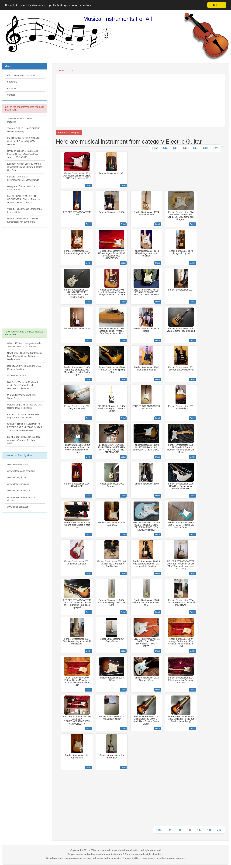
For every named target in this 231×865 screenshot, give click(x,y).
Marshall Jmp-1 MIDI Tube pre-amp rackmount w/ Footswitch (24, 406)
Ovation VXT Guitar (16, 375)
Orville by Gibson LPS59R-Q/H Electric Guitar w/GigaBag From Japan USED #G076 (22, 154)
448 (205, 148)
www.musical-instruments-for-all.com (21, 499)
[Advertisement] (24, 279)
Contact (11, 94)
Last (215, 148)
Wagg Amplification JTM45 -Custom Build (21, 188)
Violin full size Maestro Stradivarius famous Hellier (24, 210)
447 (195, 148)
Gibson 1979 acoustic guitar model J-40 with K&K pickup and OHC (24, 345)
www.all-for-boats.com (18, 506)
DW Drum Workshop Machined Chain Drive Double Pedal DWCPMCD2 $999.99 (22, 385)
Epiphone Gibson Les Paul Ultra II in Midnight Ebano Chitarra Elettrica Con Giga (24, 167)
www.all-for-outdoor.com (19, 490)
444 (165, 148)
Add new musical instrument (21, 75)
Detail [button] (88, 185)
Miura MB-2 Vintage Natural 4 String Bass (21, 396)
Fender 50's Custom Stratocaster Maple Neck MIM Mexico (23, 416)
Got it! (216, 5)
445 (175, 148)
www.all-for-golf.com (17, 477)
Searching (12, 81)
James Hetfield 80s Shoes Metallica (20, 120)
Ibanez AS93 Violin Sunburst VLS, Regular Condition (24, 367)
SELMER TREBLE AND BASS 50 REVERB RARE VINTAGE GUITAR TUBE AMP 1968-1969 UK (24, 427)
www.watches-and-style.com (21, 471)
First (155, 148)
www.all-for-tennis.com (18, 484)
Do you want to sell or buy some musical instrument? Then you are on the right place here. (115, 854)
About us (11, 88)
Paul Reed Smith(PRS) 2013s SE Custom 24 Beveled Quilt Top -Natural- (23, 141)
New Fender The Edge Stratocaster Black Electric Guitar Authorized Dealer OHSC (24, 356)
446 (185, 148)
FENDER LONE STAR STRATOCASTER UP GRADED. (23, 178)
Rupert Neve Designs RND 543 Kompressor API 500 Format (22, 220)
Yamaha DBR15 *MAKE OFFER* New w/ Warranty (23, 130)
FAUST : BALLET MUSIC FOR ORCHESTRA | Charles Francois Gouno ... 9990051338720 (23, 199)
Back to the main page (69, 132)
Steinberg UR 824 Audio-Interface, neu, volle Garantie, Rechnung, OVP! (24, 440)
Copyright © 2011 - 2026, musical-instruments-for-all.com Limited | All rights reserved (115, 850)
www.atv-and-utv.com (17, 464)
